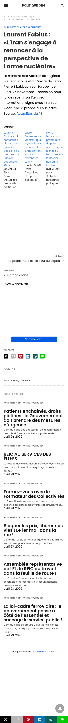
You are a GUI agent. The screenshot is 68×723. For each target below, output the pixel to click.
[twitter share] (6, 356)
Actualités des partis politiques (22, 19)
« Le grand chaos (16, 275)
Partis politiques (26, 16)
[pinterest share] (20, 356)
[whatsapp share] (35, 356)
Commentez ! (34, 339)
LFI (47, 403)
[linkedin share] (28, 356)
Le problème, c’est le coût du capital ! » (36, 261)
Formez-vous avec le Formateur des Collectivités (34, 494)
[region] (34, 222)
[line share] (42, 356)
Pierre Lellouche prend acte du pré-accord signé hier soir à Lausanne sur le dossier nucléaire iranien (54, 149)
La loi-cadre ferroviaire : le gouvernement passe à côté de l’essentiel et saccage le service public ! (33, 613)
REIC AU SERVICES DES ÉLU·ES (27, 456)
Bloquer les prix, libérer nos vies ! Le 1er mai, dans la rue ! (33, 530)
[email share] (13, 356)
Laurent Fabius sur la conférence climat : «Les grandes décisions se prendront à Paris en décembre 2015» (12, 149)
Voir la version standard (44, 651)
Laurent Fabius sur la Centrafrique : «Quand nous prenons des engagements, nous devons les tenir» (33, 147)
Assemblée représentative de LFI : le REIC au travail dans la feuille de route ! (33, 568)
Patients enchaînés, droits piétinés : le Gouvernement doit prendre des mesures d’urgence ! (33, 418)
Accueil (8, 16)
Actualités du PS (30, 113)
